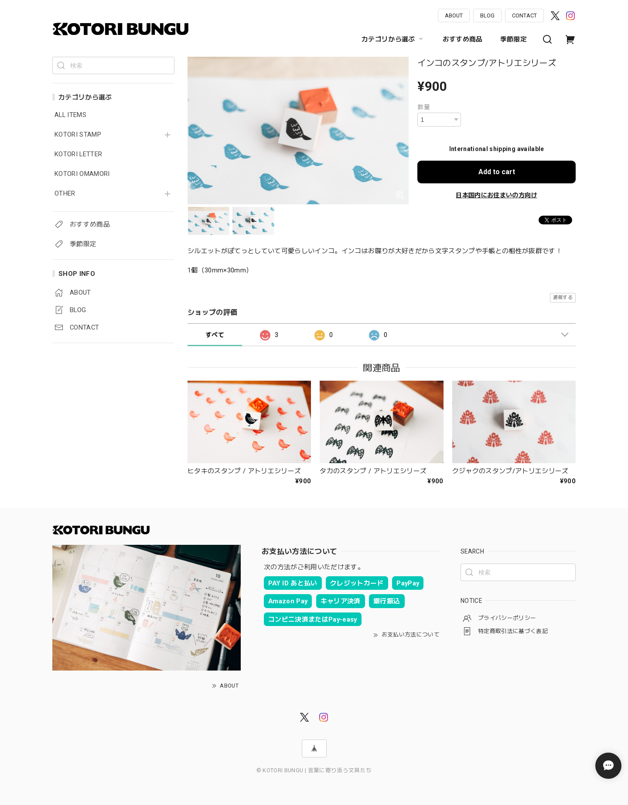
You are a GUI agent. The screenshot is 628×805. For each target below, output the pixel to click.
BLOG (487, 15)
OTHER (65, 193)
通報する (563, 297)
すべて (214, 334)
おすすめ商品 (463, 39)
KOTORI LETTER (78, 154)
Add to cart (496, 172)
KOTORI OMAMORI (82, 174)
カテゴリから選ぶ (393, 39)
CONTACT (524, 15)
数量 (423, 106)
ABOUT (454, 15)
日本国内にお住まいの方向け (496, 195)
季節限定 (513, 39)
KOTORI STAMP (78, 134)
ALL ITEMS (70, 115)
